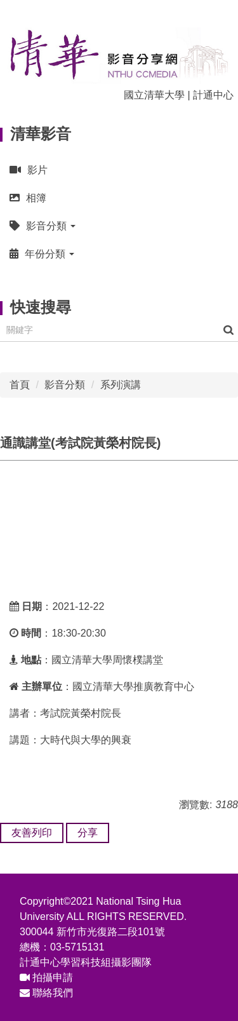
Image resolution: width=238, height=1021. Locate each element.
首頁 (20, 384)
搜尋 (228, 330)
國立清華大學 (154, 95)
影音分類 (64, 384)
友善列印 (31, 832)
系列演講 (120, 384)
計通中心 (213, 95)
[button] (119, 226)
